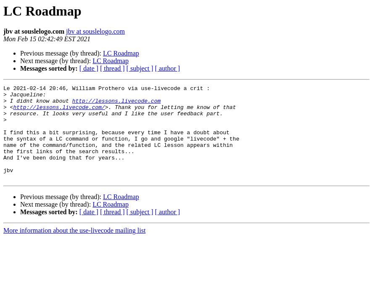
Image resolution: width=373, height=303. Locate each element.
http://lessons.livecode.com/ (59, 112)
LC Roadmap (121, 53)
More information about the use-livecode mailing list (74, 249)
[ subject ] (139, 68)
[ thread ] (112, 68)
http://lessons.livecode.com (116, 104)
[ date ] (88, 68)
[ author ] (167, 68)
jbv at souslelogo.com (95, 31)
